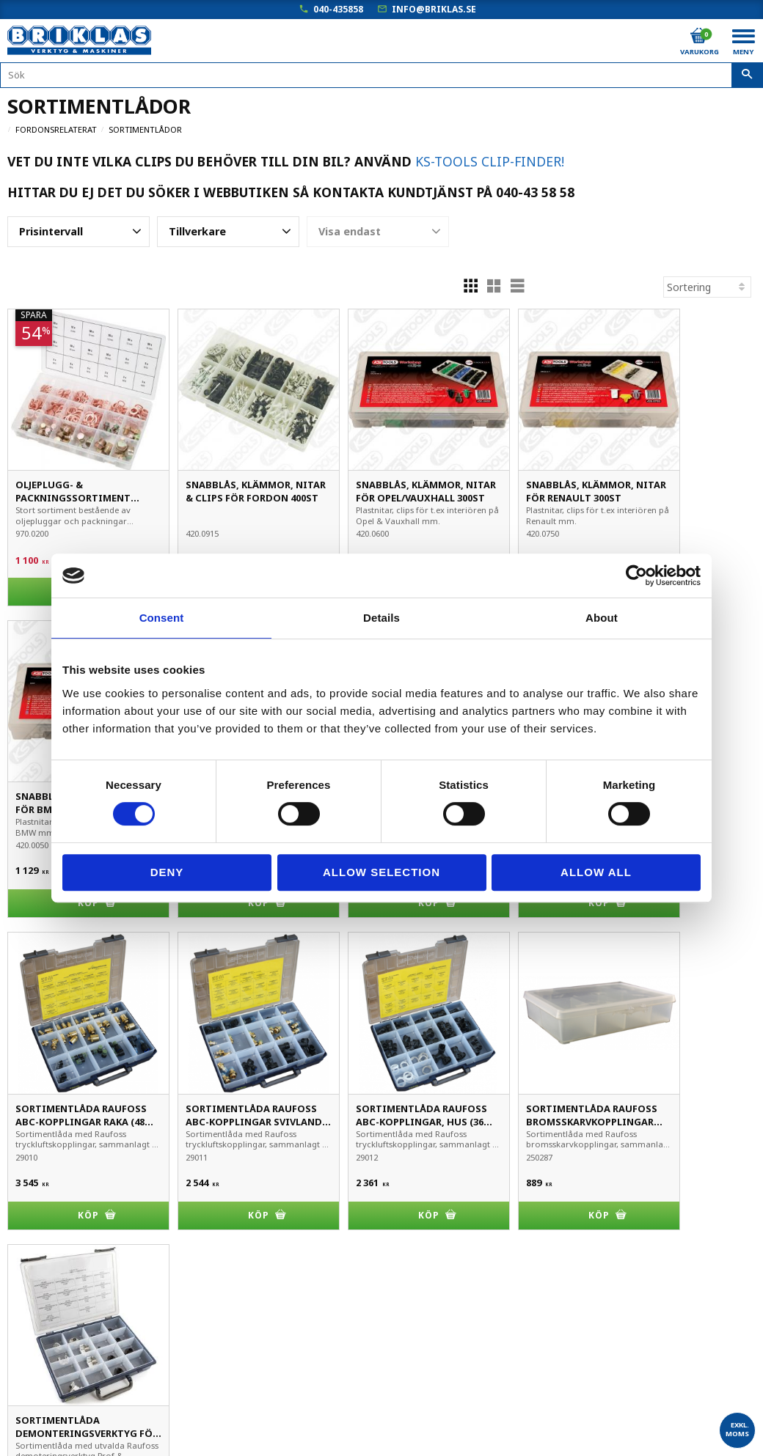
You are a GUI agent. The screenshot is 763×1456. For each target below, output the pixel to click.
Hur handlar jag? (46, 1365)
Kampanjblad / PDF (53, 1427)
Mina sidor (32, 1283)
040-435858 (338, 9)
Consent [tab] (161, 617)
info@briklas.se (434, 9)
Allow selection (381, 872)
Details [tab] (381, 617)
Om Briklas (33, 1406)
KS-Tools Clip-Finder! (489, 161)
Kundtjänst (33, 1324)
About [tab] (601, 617)
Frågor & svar (40, 1386)
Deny (167, 872)
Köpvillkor (30, 1304)
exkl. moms (737, 1429)
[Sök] (747, 75)
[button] (78, 231)
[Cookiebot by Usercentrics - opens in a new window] (636, 576)
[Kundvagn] (698, 36)
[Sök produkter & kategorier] (381, 75)
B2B (17, 1345)
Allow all (596, 872)
